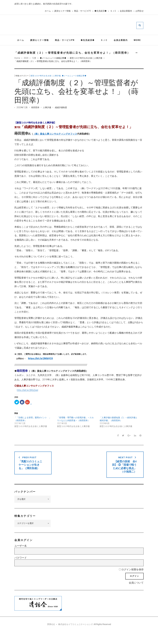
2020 (26, 58)
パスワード (20, 558)
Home (17, 58)
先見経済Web (86, 25)
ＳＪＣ (113, 11)
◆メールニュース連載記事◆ (53, 58)
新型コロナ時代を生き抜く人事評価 (86, 58)
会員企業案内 (126, 11)
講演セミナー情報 (62, 11)
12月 (34, 58)
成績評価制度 (61, 108)
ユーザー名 (20, 546)
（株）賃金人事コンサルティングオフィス (55, 134)
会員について (136, 583)
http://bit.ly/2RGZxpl (27, 390)
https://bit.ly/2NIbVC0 (40, 358)
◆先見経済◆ (100, 11)
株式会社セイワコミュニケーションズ (75, 624)
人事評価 (47, 108)
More (137, 40)
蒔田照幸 (35, 108)
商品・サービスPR (82, 11)
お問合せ (139, 11)
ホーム (48, 11)
